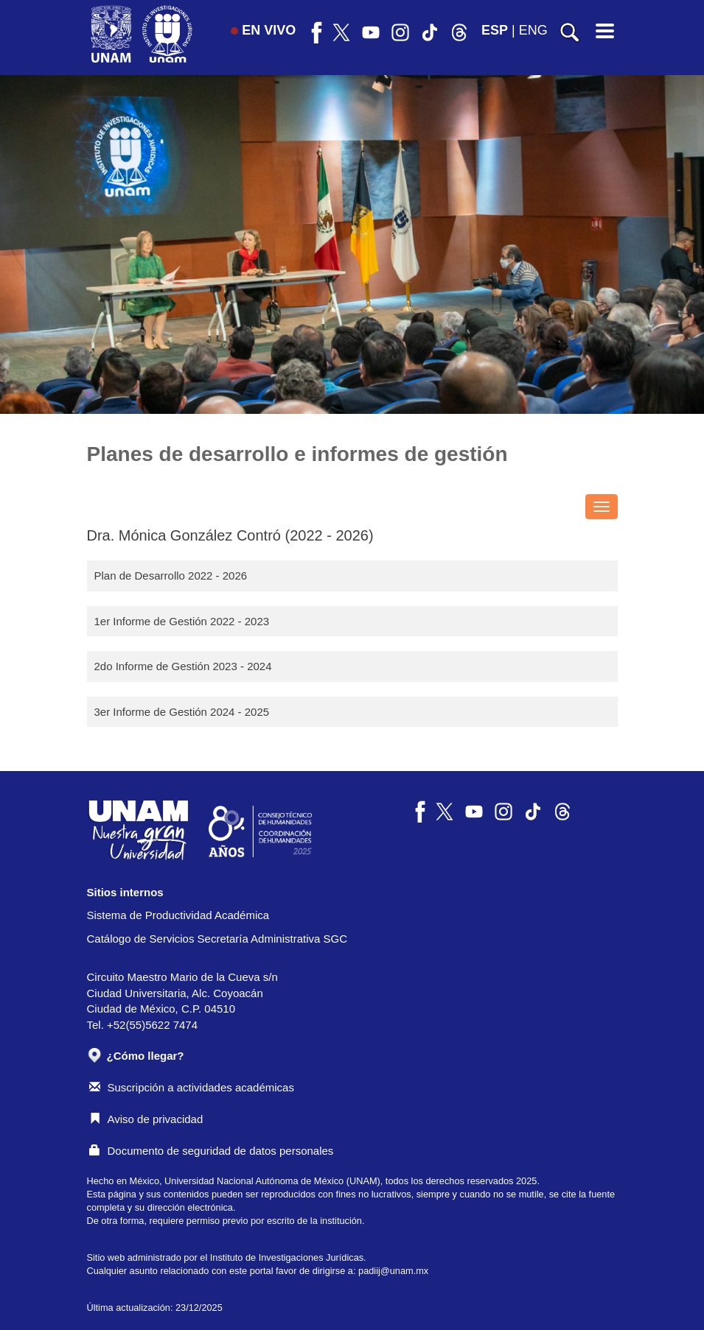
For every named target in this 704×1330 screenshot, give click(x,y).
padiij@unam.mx (393, 1270)
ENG (533, 30)
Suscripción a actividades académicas (191, 1087)
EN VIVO (263, 30)
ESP (494, 30)
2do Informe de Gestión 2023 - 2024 (183, 666)
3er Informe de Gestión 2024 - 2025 (182, 712)
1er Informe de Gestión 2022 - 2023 (182, 621)
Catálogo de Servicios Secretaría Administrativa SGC (217, 938)
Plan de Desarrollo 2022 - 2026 (171, 575)
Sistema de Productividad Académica (178, 915)
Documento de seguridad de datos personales (211, 1150)
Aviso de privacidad (146, 1119)
